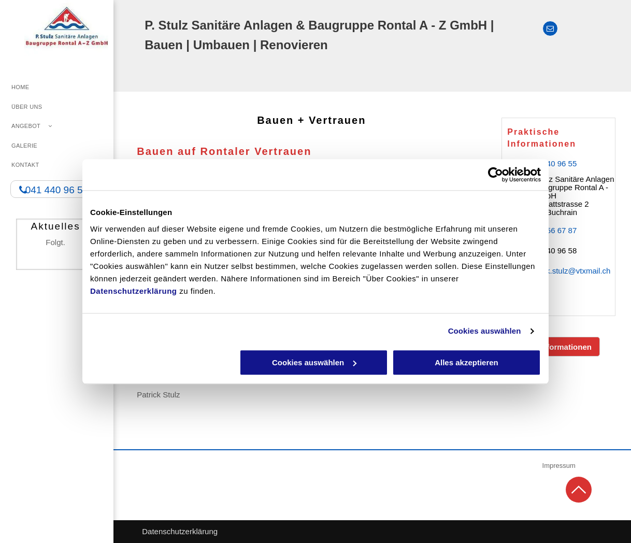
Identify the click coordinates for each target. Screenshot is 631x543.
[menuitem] (56, 87)
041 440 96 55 (552, 163)
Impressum (559, 465)
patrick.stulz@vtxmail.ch (568, 270)
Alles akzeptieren (466, 362)
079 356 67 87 (552, 230)
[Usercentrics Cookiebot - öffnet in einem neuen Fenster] (495, 174)
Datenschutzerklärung (133, 291)
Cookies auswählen (484, 330)
